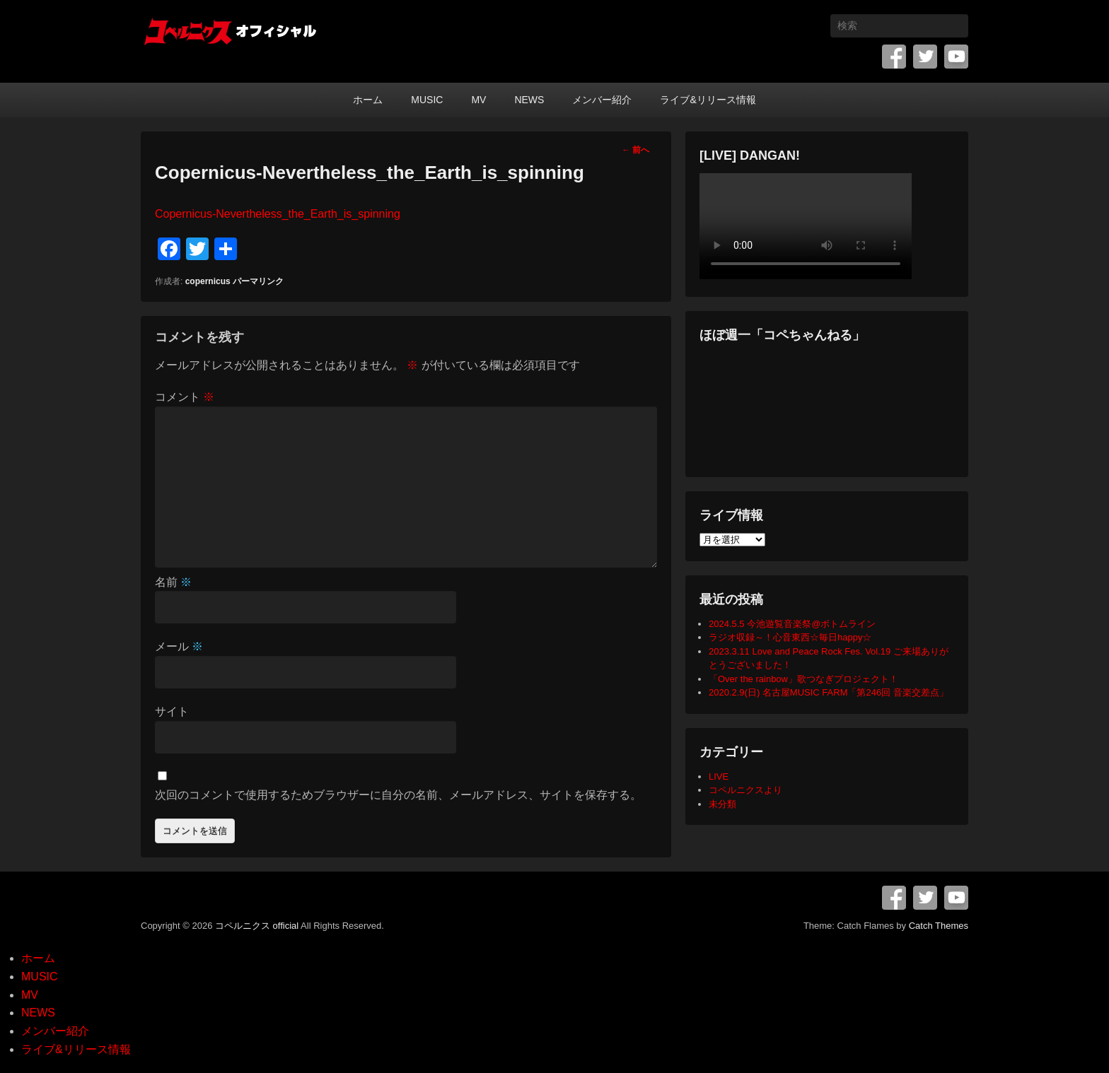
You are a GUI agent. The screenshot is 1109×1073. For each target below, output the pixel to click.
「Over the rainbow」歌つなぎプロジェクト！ (803, 679)
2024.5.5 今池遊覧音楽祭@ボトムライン (792, 623)
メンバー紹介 (602, 99)
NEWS (529, 99)
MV (478, 99)
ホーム (368, 99)
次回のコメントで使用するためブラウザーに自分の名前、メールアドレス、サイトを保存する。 (398, 795)
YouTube (956, 57)
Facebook (894, 57)
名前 (173, 582)
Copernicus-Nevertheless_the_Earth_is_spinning (277, 214)
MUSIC (427, 99)
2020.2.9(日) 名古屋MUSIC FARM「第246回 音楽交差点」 (828, 692)
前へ (635, 150)
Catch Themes (938, 925)
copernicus (208, 281)
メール (179, 646)
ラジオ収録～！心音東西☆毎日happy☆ (790, 637)
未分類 (722, 804)
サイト (172, 711)
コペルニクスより (745, 790)
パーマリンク (258, 281)
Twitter (925, 57)
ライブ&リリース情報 (707, 99)
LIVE (718, 776)
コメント (184, 397)
